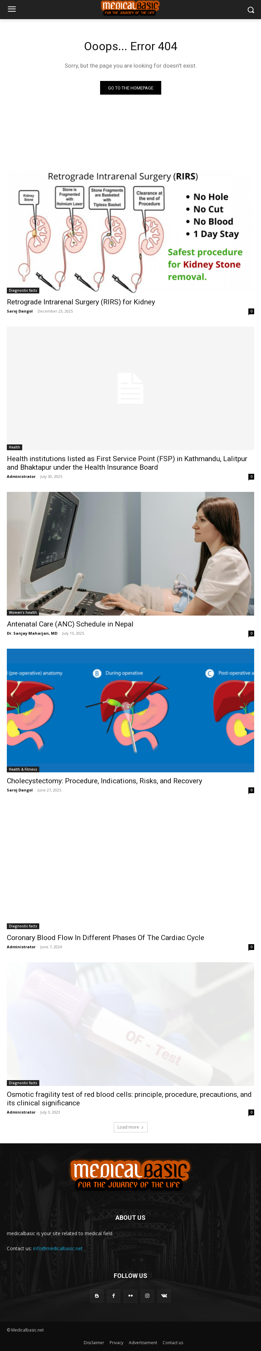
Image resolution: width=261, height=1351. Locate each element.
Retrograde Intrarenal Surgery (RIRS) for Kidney (81, 302)
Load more (131, 1127)
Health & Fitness (23, 769)
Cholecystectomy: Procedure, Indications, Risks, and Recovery (104, 781)
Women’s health (23, 612)
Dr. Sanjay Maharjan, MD (32, 633)
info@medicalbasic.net (58, 1248)
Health (14, 447)
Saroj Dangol (20, 311)
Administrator (21, 476)
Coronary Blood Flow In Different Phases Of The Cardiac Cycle (105, 938)
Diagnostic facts (23, 290)
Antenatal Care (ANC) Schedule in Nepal (70, 624)
